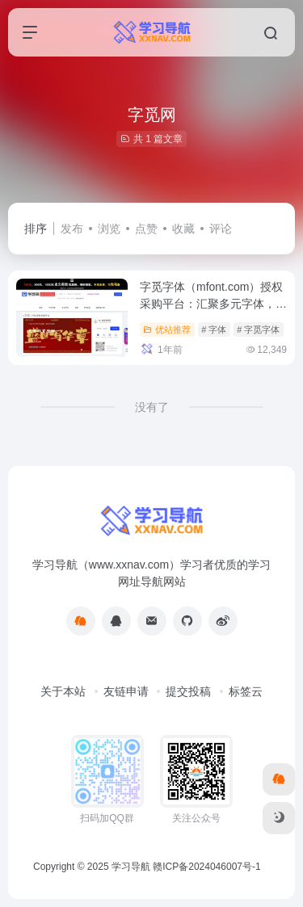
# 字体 (213, 329)
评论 (220, 228)
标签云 (246, 691)
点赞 (146, 228)
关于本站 (63, 691)
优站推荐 (167, 329)
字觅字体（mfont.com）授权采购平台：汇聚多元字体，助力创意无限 (213, 303)
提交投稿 (188, 691)
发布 (72, 228)
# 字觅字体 (258, 329)
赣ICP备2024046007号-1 (206, 866)
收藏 (183, 228)
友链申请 (126, 691)
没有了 (152, 407)
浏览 (109, 228)
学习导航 (131, 866)
